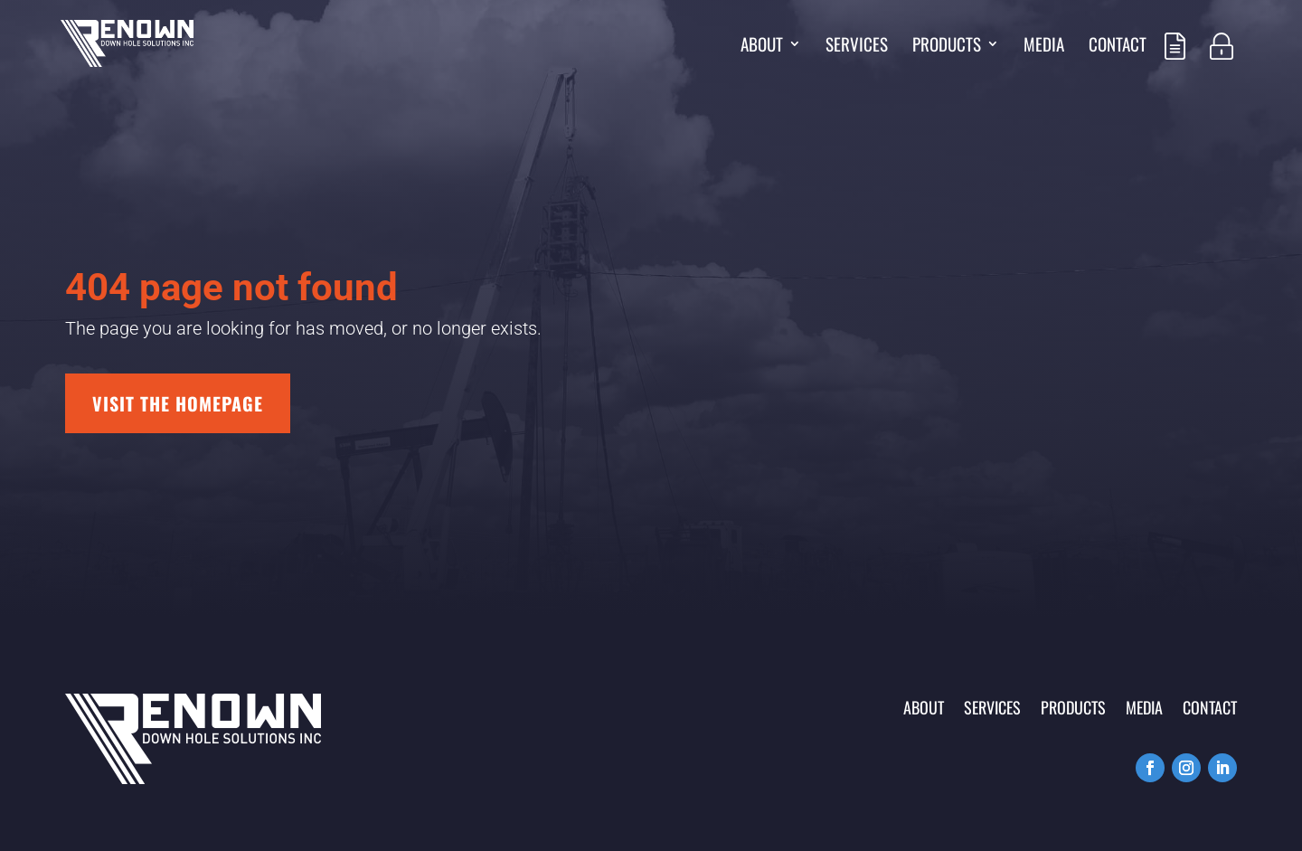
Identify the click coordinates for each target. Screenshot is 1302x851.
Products (946, 46)
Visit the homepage (177, 403)
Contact (1117, 46)
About (762, 46)
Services (857, 46)
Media (1044, 46)
